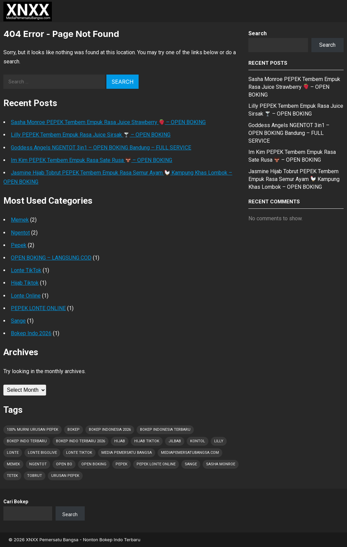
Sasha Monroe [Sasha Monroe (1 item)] (220, 464)
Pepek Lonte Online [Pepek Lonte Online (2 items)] (156, 464)
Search (257, 33)
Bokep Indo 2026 (31, 333)
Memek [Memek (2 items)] (13, 464)
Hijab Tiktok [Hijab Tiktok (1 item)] (146, 441)
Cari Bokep (15, 501)
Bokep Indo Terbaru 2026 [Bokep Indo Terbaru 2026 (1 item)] (80, 441)
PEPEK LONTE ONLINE (38, 308)
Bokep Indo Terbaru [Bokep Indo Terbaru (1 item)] (27, 441)
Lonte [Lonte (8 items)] (13, 452)
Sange (18, 321)
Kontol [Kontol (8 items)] (197, 441)
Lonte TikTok (26, 270)
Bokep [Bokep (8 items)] (73, 429)
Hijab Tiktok (25, 283)
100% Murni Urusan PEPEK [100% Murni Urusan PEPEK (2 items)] (32, 429)
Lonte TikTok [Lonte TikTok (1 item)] (79, 452)
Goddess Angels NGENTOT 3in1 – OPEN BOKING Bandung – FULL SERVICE (101, 147)
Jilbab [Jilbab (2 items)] (174, 441)
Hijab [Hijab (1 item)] (119, 441)
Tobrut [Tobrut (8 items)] (34, 475)
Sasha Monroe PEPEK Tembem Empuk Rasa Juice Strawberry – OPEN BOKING (108, 122)
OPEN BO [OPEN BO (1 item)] (64, 464)
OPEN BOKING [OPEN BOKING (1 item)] (93, 464)
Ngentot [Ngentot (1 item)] (38, 464)
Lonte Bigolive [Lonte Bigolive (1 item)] (42, 452)
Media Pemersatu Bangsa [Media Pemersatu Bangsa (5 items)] (126, 452)
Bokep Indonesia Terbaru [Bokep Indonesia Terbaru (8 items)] (165, 429)
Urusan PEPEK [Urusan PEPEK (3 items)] (65, 475)
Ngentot (20, 232)
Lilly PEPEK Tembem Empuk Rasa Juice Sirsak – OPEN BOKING (90, 134)
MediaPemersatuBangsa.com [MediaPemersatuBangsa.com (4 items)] (190, 452)
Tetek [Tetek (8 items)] (12, 475)
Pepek (18, 245)
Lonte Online (26, 295)
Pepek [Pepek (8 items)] (121, 464)
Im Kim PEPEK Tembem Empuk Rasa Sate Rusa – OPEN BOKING (91, 160)
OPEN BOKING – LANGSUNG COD (51, 258)
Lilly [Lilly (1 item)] (218, 441)
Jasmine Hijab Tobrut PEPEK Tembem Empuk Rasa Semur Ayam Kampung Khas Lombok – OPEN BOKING (294, 179)
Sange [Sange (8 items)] (191, 464)
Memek (20, 220)
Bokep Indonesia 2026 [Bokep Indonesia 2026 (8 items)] (110, 429)
